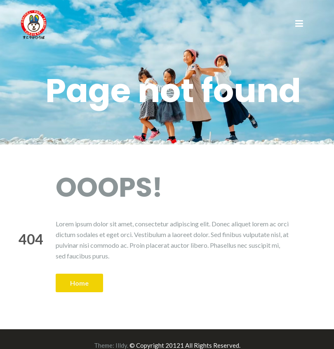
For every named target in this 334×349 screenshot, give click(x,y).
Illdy (121, 345)
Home (79, 283)
